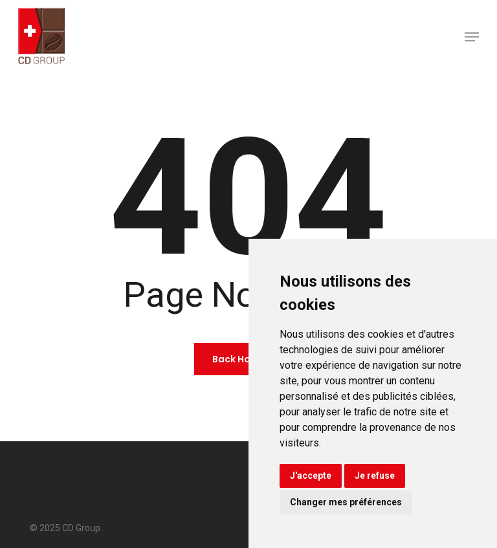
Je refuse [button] (375, 475)
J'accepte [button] (310, 475)
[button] (472, 36)
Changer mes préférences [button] (346, 502)
